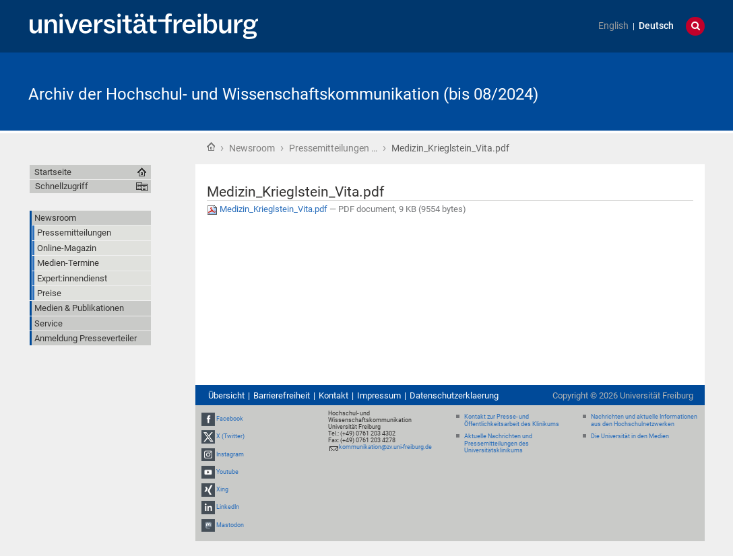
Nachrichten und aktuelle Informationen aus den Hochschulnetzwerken (644, 420)
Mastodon (230, 525)
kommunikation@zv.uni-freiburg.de (385, 447)
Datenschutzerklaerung (454, 395)
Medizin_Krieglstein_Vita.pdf (268, 209)
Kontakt (333, 395)
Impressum (379, 395)
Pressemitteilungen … (333, 148)
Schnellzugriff (61, 186)
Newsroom (252, 148)
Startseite (211, 146)
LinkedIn (227, 506)
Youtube (227, 471)
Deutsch (656, 26)
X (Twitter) (230, 436)
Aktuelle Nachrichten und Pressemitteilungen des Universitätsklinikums (498, 443)
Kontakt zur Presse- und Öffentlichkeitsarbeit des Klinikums (511, 420)
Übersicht (226, 395)
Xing (222, 489)
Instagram (230, 454)
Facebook (229, 418)
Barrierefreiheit (281, 395)
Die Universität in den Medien (630, 436)
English (613, 26)
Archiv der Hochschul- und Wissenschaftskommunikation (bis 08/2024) (283, 94)
